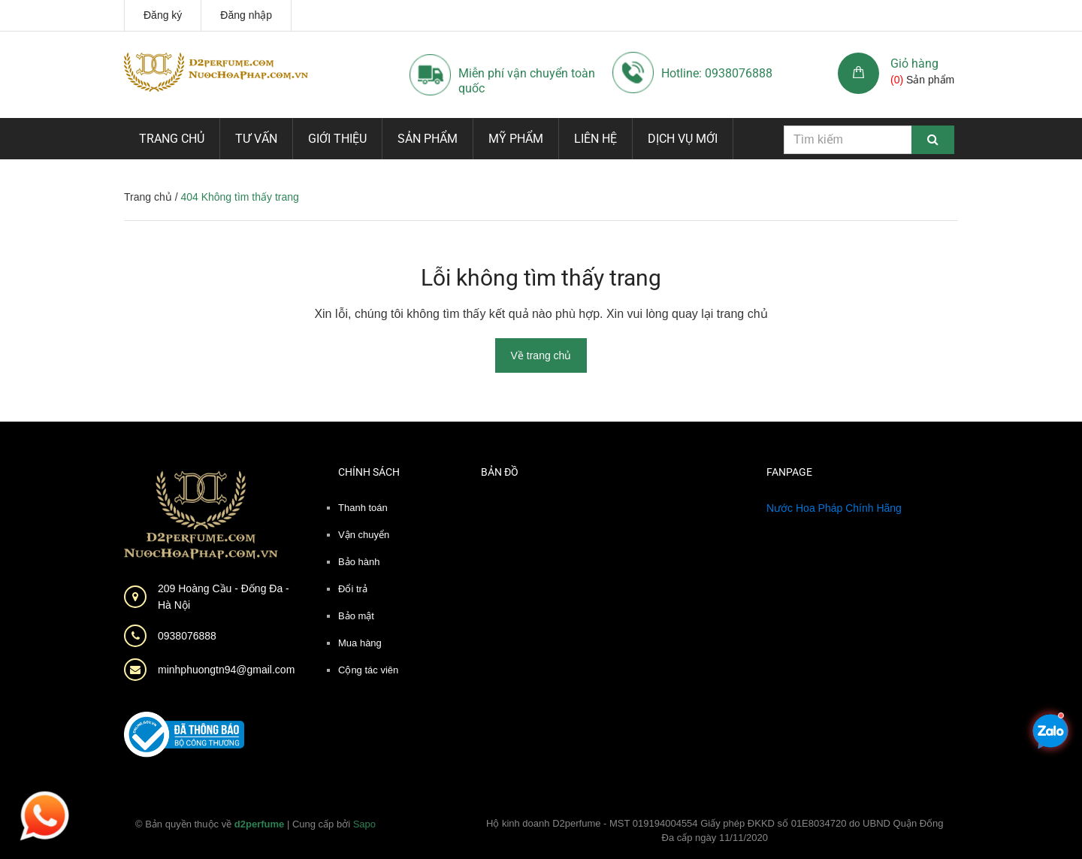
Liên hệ (595, 139)
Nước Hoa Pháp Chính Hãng (834, 508)
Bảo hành (358, 561)
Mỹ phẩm (515, 139)
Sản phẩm (427, 139)
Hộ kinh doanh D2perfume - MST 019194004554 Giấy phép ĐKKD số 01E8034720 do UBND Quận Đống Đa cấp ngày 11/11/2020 (715, 831)
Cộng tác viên (368, 670)
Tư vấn (256, 139)
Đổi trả (352, 588)
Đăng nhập (246, 15)
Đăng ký (163, 15)
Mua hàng (360, 643)
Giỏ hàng (914, 63)
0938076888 (187, 636)
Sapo (364, 824)
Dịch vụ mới (683, 139)
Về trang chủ (541, 355)
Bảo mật (356, 616)
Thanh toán (363, 507)
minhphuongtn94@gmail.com (226, 670)
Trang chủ (171, 139)
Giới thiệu (337, 139)
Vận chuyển (363, 534)
